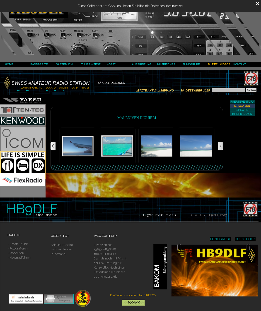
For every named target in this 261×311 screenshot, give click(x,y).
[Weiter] (220, 146)
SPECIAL (242, 109)
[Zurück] (53, 146)
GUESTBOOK (245, 239)
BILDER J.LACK (242, 114)
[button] (77, 146)
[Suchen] (228, 90)
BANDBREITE (39, 64)
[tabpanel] (25, 250)
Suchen (251, 90)
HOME (9, 64)
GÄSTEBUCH (64, 64)
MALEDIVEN (242, 105)
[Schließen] (257, 4)
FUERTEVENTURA (242, 101)
